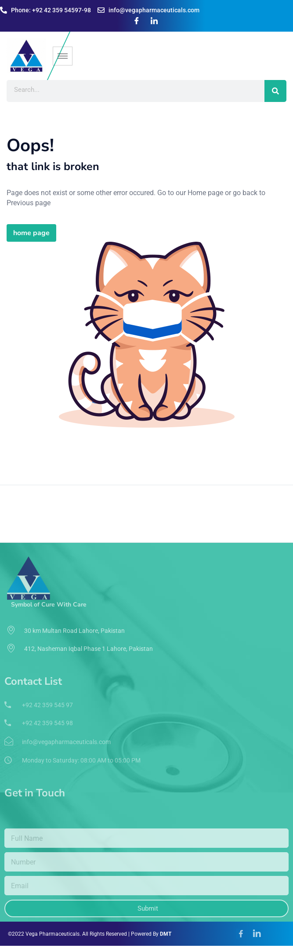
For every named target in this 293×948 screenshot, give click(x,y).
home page (31, 233)
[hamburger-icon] (62, 56)
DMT (165, 934)
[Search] (275, 91)
